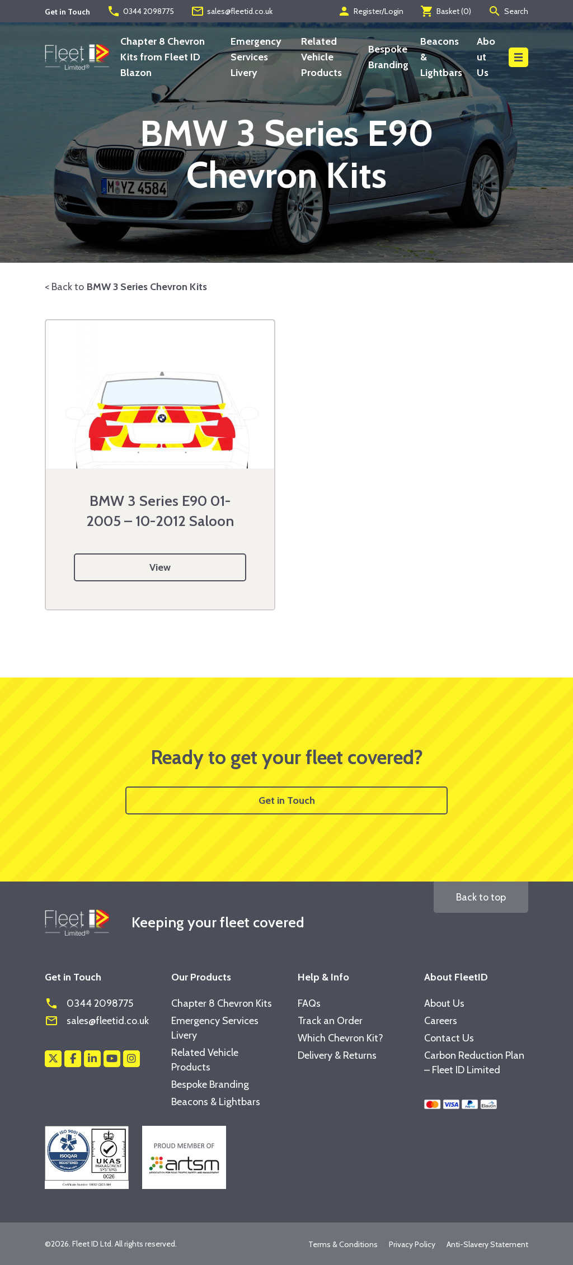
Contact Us (449, 1038)
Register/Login (370, 11)
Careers (440, 1021)
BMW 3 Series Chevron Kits (147, 287)
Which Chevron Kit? (340, 1038)
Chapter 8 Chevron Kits (221, 1003)
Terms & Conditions (343, 1244)
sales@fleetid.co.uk (232, 11)
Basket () (445, 11)
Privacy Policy (412, 1244)
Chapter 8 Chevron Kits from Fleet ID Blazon (162, 57)
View (160, 567)
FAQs (309, 1003)
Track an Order (330, 1021)
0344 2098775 (140, 11)
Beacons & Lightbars (215, 1102)
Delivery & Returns (337, 1055)
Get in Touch (287, 800)
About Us (486, 57)
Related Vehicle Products (321, 57)
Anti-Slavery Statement (487, 1244)
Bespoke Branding (210, 1084)
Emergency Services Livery (256, 57)
